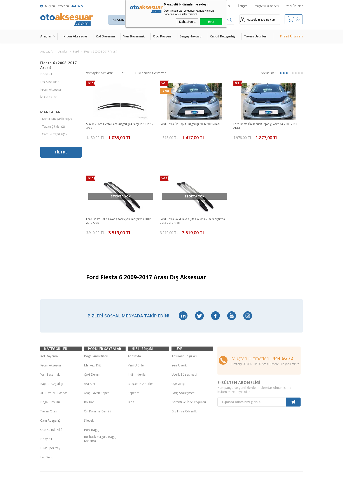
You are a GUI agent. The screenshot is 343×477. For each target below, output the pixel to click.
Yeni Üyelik (179, 331)
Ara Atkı (89, 349)
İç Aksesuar (48, 97)
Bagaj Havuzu (190, 36)
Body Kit (46, 74)
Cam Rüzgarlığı (50, 386)
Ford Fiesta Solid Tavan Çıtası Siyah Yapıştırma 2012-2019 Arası (119, 202)
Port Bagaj (91, 395)
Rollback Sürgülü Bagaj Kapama (100, 404)
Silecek (89, 386)
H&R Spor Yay (50, 414)
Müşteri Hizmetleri (267, 6)
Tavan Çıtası (49, 377)
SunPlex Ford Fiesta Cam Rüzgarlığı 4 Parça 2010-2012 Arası (117, 126)
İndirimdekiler (137, 340)
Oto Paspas (162, 36)
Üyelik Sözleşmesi (184, 340)
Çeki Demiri (92, 340)
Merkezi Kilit (92, 331)
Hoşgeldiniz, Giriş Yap (257, 19)
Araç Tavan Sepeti (97, 358)
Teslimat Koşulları (184, 322)
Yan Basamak (134, 36)
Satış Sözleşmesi (183, 358)
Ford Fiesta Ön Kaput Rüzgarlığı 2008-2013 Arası (194, 124)
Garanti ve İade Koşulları (189, 368)
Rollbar (89, 368)
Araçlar (46, 36)
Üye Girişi (178, 349)
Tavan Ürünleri (255, 36)
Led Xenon (47, 423)
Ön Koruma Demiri (97, 377)
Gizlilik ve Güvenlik (184, 377)
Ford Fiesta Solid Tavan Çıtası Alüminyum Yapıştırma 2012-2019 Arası (189, 202)
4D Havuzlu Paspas (54, 358)
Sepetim (133, 358)
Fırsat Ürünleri (291, 36)
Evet (211, 21)
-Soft (149, 471)
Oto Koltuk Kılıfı (51, 395)
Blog (131, 368)
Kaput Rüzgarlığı (223, 36)
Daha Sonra (187, 21)
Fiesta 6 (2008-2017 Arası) (58, 65)
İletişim (242, 6)
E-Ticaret (159, 471)
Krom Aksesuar (75, 36)
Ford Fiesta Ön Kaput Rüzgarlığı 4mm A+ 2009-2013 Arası (266, 126)
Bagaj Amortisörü (96, 322)
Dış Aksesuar (49, 82)
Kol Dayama (105, 36)
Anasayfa (134, 322)
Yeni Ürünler (294, 6)
